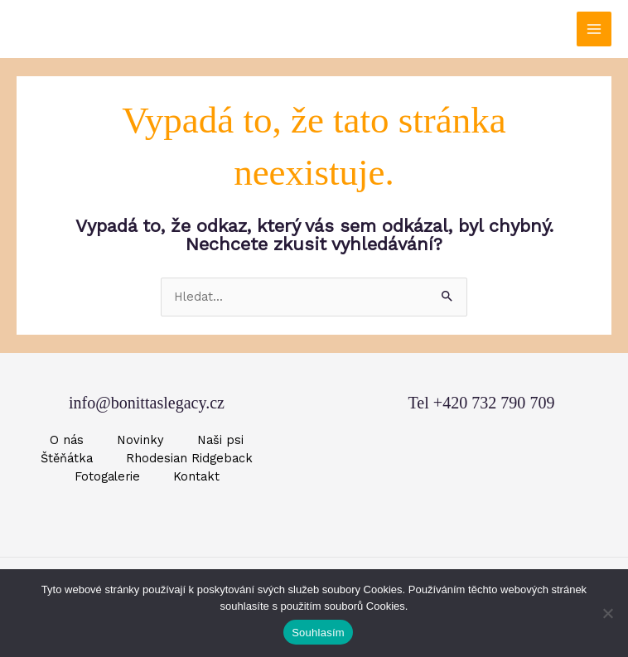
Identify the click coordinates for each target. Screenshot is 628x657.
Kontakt (196, 476)
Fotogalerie (107, 476)
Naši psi (220, 439)
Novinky (140, 439)
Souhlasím (318, 632)
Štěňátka (67, 458)
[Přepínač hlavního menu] (594, 29)
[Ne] (607, 613)
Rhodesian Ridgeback (189, 458)
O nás (67, 439)
